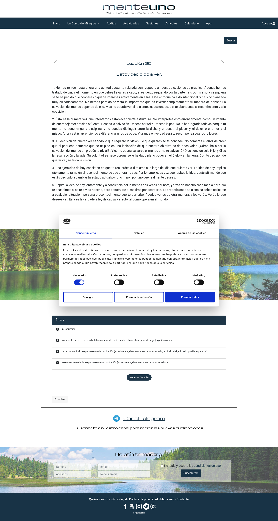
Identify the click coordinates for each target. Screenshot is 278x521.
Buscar (230, 40)
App (209, 23)
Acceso (268, 23)
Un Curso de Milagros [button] (82, 23)
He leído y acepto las (191, 466)
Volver (59, 399)
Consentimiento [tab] (86, 232)
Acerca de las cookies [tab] (192, 232)
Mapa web (167, 499)
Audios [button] (111, 23)
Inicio (56, 23)
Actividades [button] (131, 23)
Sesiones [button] (152, 23)
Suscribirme (191, 473)
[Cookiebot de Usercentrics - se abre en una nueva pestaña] (199, 221)
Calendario (192, 23)
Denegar (88, 297)
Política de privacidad (143, 499)
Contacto (183, 499)
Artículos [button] (171, 23)
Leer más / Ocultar (139, 377)
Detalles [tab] (139, 232)
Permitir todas (190, 297)
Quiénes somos (99, 499)
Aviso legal (119, 499)
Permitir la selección (139, 297)
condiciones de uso (207, 466)
